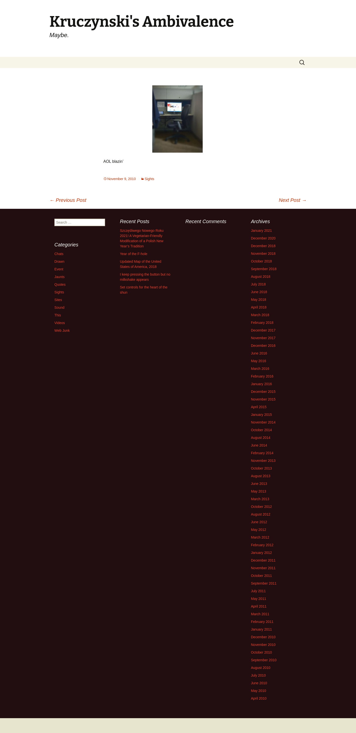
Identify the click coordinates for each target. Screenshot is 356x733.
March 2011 (260, 614)
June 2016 (259, 353)
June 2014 (259, 445)
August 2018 (260, 277)
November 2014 (263, 422)
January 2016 (261, 384)
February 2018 (262, 323)
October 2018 (261, 261)
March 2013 (260, 499)
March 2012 (260, 537)
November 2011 (263, 568)
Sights (149, 179)
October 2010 (261, 652)
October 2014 (261, 430)
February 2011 (262, 622)
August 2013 (260, 476)
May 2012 (258, 530)
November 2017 (263, 338)
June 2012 (259, 522)
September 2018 (264, 269)
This (57, 315)
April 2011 (259, 606)
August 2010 (260, 668)
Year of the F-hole (133, 254)
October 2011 (261, 576)
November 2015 (263, 399)
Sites (58, 300)
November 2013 (263, 461)
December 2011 (263, 560)
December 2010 (263, 637)
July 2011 (258, 591)
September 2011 (264, 583)
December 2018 (263, 246)
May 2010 (258, 691)
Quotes (60, 284)
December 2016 (263, 346)
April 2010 (259, 698)
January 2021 (261, 231)
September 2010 (264, 660)
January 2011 (261, 629)
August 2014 (260, 438)
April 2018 (259, 307)
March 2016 (260, 369)
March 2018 (260, 315)
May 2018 (258, 300)
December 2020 (263, 238)
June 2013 (259, 484)
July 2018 (258, 284)
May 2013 (258, 491)
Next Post (293, 200)
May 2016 (258, 361)
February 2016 (262, 376)
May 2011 (258, 599)
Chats (59, 254)
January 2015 (261, 415)
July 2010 (258, 675)
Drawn (59, 261)
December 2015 (263, 392)
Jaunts (59, 277)
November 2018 (263, 254)
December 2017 (263, 330)
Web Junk (62, 330)
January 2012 (261, 553)
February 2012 (262, 545)
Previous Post (67, 200)
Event (58, 269)
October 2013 (261, 468)
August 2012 (260, 514)
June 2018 (259, 292)
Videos (59, 323)
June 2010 (259, 683)
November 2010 (263, 645)
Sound (59, 307)
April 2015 (259, 407)
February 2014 (262, 453)
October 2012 (261, 507)
